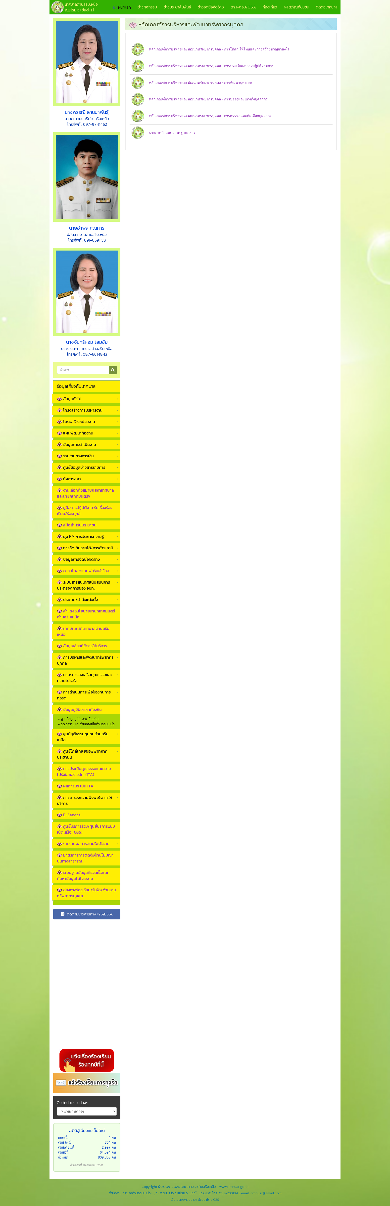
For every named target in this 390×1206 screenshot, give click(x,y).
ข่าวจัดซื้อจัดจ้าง (211, 7)
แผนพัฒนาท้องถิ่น (75, 433)
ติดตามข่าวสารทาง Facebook (87, 914)
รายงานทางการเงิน (75, 456)
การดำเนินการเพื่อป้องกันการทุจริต (84, 695)
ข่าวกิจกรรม (147, 7)
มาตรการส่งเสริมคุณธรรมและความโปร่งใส (84, 678)
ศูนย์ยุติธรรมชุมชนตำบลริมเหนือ (82, 737)
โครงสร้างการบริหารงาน (79, 410)
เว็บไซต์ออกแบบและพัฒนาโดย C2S (195, 1199)
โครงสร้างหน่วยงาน (76, 422)
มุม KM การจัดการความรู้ (80, 536)
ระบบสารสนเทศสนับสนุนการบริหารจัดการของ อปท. (83, 585)
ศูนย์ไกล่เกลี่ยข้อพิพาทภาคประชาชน (82, 754)
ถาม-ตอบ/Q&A (243, 7)
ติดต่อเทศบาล (327, 7)
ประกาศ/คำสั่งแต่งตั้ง (77, 600)
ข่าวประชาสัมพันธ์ (177, 7)
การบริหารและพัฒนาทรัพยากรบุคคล (85, 660)
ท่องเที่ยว (270, 7)
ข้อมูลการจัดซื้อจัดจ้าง (78, 559)
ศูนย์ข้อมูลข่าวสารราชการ (81, 467)
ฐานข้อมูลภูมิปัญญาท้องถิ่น (79, 719)
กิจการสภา (69, 479)
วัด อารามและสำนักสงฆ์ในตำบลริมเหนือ (88, 724)
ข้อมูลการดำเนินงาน (76, 444)
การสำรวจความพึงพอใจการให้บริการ (84, 800)
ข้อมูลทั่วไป (69, 399)
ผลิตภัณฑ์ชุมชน (296, 7)
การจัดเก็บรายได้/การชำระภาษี (85, 548)
